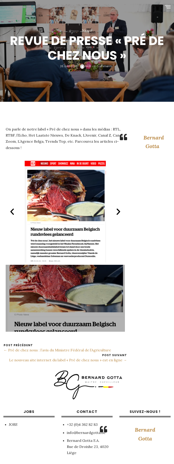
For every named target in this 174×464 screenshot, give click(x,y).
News (87, 30)
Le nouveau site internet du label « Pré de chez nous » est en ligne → (68, 360)
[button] (12, 211)
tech (85, 66)
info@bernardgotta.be (86, 432)
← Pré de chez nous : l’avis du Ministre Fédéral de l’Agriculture (57, 350)
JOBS (13, 424)
